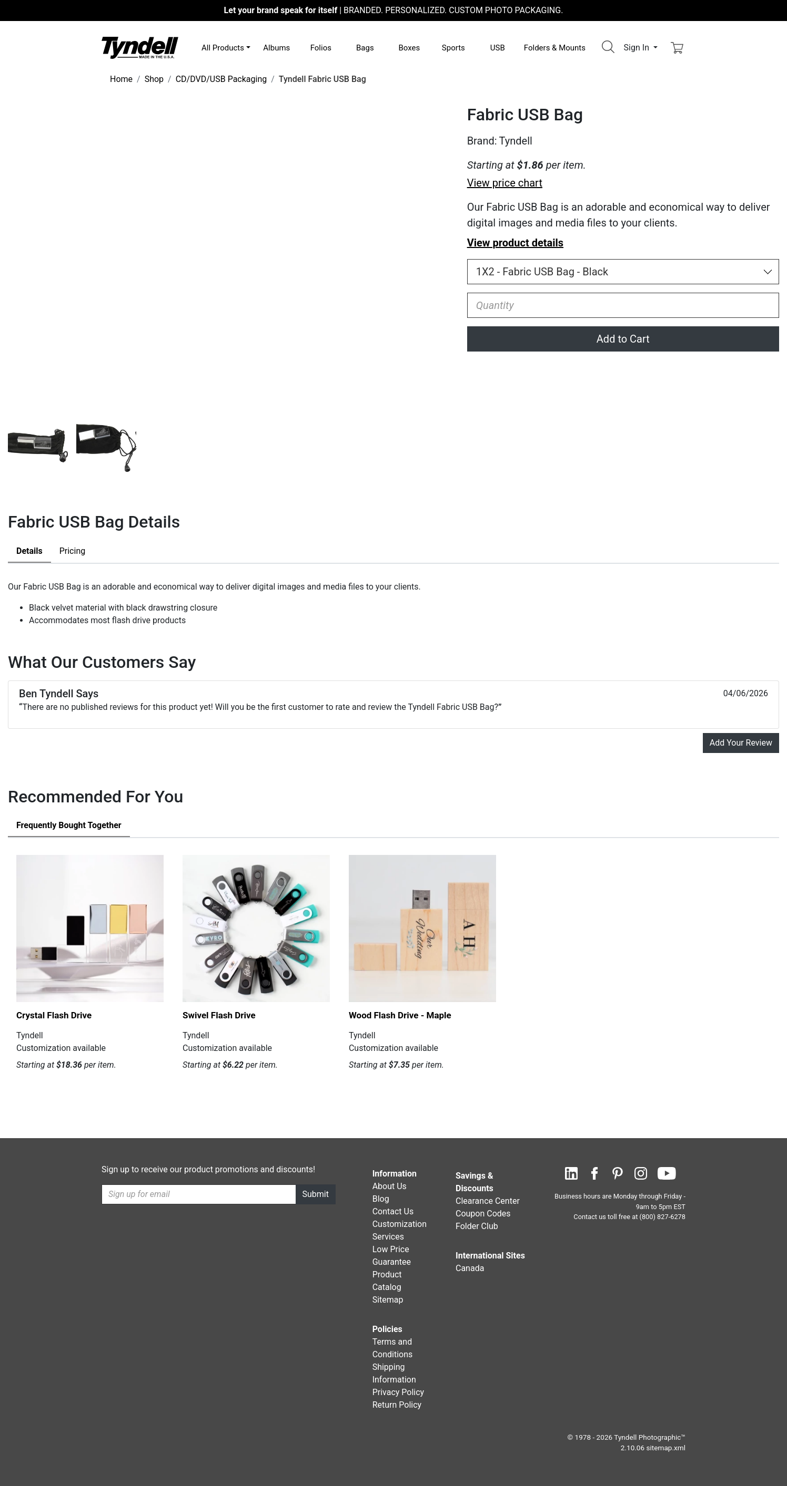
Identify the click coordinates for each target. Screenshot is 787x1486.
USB (497, 48)
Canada (470, 1268)
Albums (276, 48)
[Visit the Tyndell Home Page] (140, 47)
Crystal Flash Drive (54, 1015)
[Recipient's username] (199, 1194)
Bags (365, 48)
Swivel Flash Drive (219, 1015)
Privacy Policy (398, 1392)
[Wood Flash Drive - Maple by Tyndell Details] (422, 928)
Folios (320, 48)
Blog (380, 1199)
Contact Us (393, 1211)
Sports (453, 48)
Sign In (637, 48)
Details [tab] (29, 551)
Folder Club (477, 1226)
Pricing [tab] (72, 551)
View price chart (504, 183)
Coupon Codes (483, 1214)
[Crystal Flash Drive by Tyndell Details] (90, 928)
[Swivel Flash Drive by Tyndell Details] (256, 928)
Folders (555, 48)
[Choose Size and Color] (623, 271)
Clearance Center (488, 1201)
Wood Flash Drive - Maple (400, 1015)
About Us (389, 1186)
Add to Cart (623, 339)
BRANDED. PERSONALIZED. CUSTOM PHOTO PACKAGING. (393, 10)
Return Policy (396, 1405)
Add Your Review (741, 743)
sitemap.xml (666, 1447)
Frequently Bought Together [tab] (69, 825)
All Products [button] (222, 48)
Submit (315, 1194)
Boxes (409, 48)
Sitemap (387, 1300)
